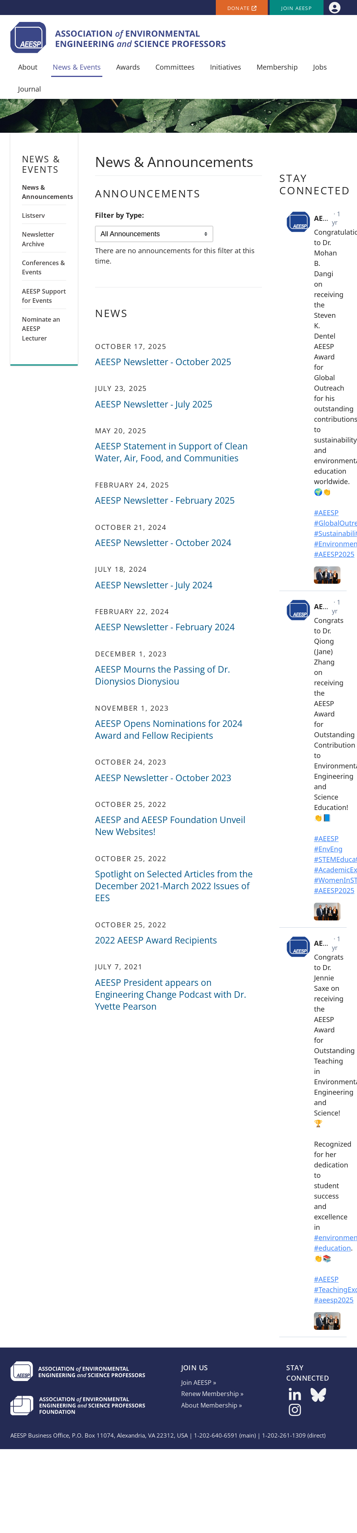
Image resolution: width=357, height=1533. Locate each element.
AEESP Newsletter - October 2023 (163, 778)
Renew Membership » (212, 1393)
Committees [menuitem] (175, 67)
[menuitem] (334, 7)
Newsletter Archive (38, 239)
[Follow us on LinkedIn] (295, 1397)
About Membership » (211, 1405)
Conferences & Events (43, 267)
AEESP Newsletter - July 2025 (153, 404)
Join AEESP (296, 8)
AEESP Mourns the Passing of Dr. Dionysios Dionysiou (162, 675)
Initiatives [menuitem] (225, 67)
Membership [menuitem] (277, 67)
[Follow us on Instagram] (295, 1412)
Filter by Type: (119, 215)
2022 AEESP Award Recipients (156, 940)
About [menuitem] (27, 67)
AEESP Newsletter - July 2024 (153, 585)
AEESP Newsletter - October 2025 (163, 362)
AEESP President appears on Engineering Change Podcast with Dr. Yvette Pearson (170, 994)
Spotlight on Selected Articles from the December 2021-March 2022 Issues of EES (174, 886)
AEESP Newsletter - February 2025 (165, 500)
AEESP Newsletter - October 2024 (163, 543)
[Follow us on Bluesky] (318, 1397)
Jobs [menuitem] (320, 67)
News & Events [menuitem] (77, 67)
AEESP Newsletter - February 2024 (165, 627)
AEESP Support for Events (44, 296)
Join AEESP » (198, 1382)
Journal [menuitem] (29, 89)
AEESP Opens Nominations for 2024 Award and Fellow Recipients (168, 729)
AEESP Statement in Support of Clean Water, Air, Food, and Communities (171, 452)
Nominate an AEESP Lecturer (41, 328)
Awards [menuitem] (128, 67)
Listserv (33, 215)
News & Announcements (44, 192)
